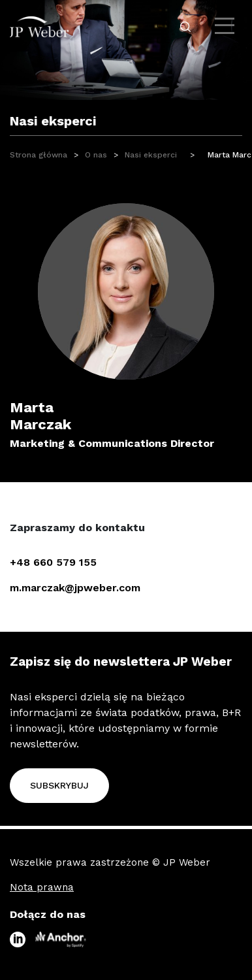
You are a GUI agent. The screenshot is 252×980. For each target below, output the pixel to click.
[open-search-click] (185, 26)
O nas (96, 154)
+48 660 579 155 (53, 562)
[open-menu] (226, 26)
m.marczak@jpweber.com (75, 587)
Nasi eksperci (151, 154)
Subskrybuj (59, 785)
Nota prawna (42, 887)
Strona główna (38, 154)
